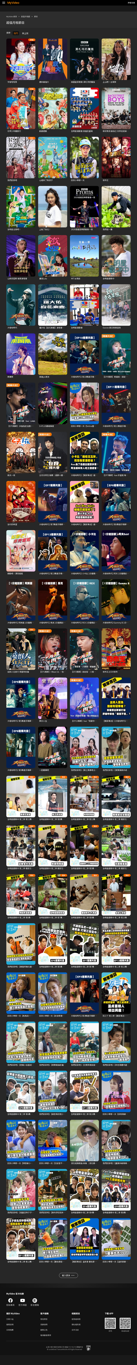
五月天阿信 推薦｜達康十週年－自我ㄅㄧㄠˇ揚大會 (62, 477)
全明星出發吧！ (14, 230)
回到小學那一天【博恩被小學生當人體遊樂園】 (29, 1169)
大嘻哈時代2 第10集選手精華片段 (86, 378)
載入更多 (68, 1283)
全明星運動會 (77, 329)
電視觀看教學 (46, 1344)
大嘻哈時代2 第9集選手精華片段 (22, 774)
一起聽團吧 (44, 774)
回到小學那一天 (78, 181)
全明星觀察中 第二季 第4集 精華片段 (87, 1219)
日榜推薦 (10, 1339)
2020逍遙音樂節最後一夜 (82, 230)
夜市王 (106, 181)
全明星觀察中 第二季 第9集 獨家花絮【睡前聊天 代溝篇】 (97, 922)
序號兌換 (131, 2)
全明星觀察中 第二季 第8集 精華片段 (119, 1219)
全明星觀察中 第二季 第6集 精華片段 (24, 1120)
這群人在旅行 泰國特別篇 (19, 675)
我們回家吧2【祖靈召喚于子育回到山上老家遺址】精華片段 (34, 1219)
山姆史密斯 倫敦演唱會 (18, 279)
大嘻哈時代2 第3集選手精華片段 (86, 1021)
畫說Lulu (43, 279)
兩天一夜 (11, 477)
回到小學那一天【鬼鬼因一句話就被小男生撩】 (29, 1021)
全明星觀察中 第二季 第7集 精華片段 (87, 971)
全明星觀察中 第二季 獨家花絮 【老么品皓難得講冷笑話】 (65, 873)
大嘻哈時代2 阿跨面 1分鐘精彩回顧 (23, 625)
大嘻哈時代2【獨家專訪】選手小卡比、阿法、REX (94, 477)
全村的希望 (12, 527)
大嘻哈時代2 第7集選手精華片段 (54, 527)
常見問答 (44, 1327)
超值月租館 (28, 16)
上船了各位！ (45, 230)
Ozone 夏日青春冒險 (112, 329)
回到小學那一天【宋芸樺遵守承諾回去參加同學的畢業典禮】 (67, 1021)
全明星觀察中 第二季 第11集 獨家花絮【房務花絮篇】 (31, 823)
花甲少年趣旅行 (14, 131)
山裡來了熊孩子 (46, 181)
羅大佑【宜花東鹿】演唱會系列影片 (55, 329)
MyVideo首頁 (12, 16)
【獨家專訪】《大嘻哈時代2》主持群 (119, 724)
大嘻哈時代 (12, 329)
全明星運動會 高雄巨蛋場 (82, 131)
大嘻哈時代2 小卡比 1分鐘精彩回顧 (87, 576)
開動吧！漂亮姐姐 (15, 576)
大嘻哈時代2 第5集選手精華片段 (22, 724)
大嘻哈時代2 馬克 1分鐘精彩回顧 (54, 625)
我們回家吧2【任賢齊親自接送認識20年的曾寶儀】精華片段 (98, 1070)
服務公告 (44, 1339)
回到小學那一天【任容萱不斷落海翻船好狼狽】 (61, 1169)
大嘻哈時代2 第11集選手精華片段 (118, 428)
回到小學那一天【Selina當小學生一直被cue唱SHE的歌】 (97, 428)
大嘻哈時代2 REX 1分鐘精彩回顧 (86, 625)
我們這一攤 (108, 230)
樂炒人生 (43, 724)
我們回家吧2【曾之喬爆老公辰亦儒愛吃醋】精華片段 (95, 774)
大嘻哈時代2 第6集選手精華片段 (117, 527)
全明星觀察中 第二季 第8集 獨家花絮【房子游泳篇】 (63, 823)
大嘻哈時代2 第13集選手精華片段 (54, 576)
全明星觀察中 (109, 279)
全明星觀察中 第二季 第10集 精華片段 (88, 1120)
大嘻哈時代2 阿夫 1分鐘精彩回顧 (118, 576)
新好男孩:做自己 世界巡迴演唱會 (117, 131)
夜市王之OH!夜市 (111, 675)
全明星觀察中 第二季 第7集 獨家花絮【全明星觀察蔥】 (64, 922)
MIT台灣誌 (76, 279)
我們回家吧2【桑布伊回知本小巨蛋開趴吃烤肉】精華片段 (65, 1219)
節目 (39, 16)
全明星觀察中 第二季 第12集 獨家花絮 (88, 823)
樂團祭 (10, 378)
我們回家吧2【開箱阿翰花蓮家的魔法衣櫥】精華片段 (31, 971)
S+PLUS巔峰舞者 (47, 428)
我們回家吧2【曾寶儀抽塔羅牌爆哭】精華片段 (60, 1070)
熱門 (16, 33)
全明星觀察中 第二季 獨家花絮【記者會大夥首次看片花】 (33, 873)
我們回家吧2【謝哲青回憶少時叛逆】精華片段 (60, 1120)
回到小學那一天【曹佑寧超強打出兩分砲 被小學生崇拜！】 (66, 1268)
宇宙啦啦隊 (12, 82)
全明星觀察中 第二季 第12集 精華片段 (24, 1268)
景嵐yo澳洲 (44, 378)
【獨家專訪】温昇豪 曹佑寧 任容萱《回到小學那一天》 (96, 1268)
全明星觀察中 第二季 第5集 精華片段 (56, 971)
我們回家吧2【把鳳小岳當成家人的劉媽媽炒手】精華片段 (33, 1070)
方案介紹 (10, 1327)
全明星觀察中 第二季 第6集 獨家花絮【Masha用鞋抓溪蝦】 (34, 922)
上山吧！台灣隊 (110, 82)
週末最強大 (44, 82)
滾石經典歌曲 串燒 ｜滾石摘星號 (86, 1169)
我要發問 (44, 1333)
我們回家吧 (12, 181)
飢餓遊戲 (43, 131)
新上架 (25, 33)
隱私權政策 (78, 1333)
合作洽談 (77, 1339)
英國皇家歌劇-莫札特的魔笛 (84, 82)
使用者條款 (78, 1327)
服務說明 (10, 1333)
